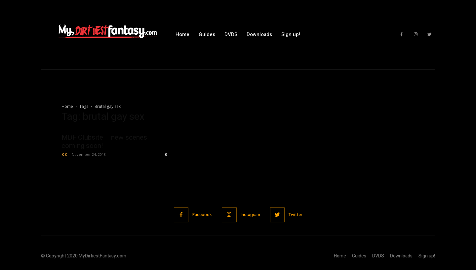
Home (67, 106)
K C (64, 154)
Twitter (295, 214)
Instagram (250, 214)
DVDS (378, 255)
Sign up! (426, 255)
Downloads (401, 255)
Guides (359, 255)
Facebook (202, 214)
